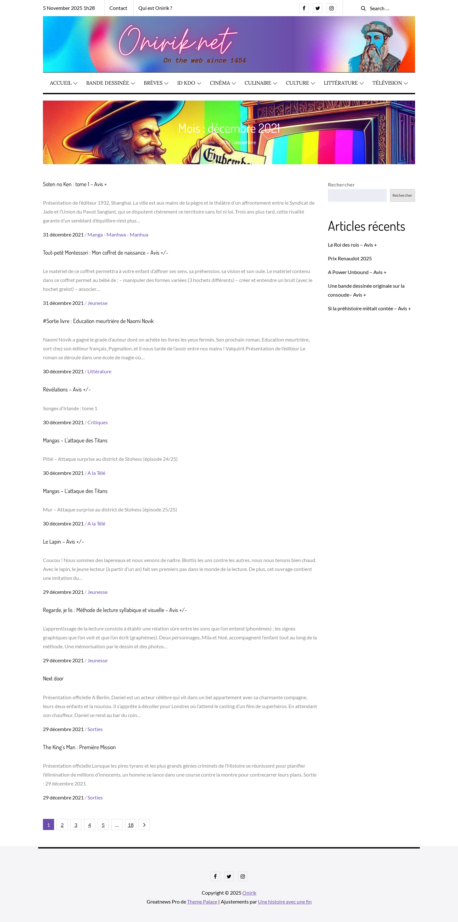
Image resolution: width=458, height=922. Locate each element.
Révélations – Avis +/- (67, 389)
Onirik (249, 893)
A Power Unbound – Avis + (357, 272)
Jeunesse (97, 303)
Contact (118, 8)
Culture (300, 83)
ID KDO (189, 83)
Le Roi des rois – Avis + (352, 245)
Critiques (97, 422)
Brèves (156, 83)
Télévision (390, 83)
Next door (53, 678)
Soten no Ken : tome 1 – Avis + (75, 184)
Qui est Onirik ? (155, 8)
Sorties (95, 729)
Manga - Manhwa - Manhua (117, 235)
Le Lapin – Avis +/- (63, 541)
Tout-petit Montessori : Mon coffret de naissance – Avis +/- (105, 252)
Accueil (64, 83)
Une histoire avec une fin (285, 901)
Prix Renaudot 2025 (350, 258)
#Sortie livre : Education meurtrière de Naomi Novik (98, 321)
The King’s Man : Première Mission (79, 746)
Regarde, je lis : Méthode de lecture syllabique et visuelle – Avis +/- (115, 610)
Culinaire (261, 83)
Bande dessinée (110, 83)
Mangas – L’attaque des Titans (75, 440)
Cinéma (223, 83)
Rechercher (341, 185)
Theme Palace (202, 901)
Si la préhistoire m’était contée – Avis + (369, 308)
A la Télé (96, 473)
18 (131, 825)
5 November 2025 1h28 (69, 8)
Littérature (344, 83)
